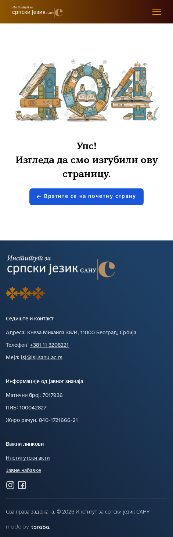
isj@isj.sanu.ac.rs (41, 358)
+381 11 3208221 (49, 345)
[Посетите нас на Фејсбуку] (22, 485)
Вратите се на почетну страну (86, 196)
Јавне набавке (23, 470)
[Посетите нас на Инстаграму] (10, 485)
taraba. (40, 527)
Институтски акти (28, 458)
